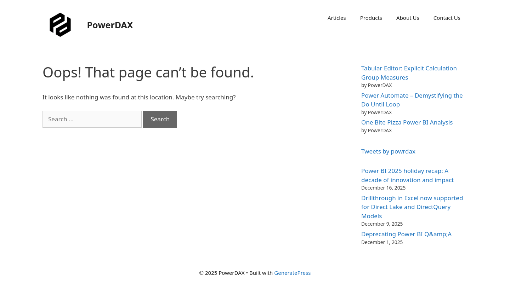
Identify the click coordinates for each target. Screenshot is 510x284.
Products (371, 17)
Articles (337, 17)
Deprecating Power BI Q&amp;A (406, 234)
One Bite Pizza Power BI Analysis (407, 122)
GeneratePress (292, 272)
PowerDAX (110, 25)
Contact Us (447, 17)
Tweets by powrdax (388, 151)
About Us (407, 17)
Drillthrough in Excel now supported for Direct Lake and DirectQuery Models (412, 207)
